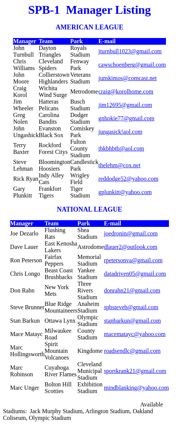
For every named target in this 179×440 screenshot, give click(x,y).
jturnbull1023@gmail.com (130, 51)
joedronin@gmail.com (131, 233)
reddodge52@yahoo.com (128, 178)
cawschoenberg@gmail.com (132, 64)
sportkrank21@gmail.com (135, 371)
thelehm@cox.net (119, 165)
